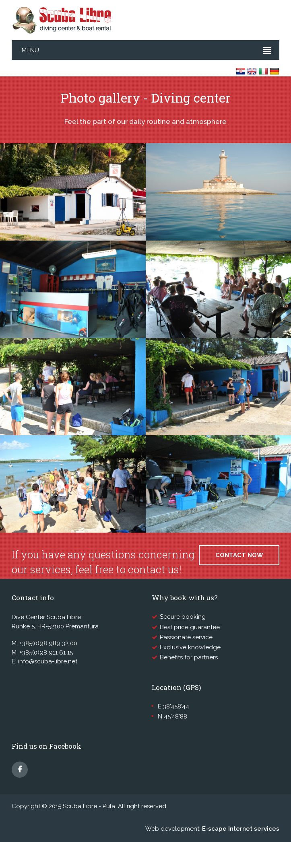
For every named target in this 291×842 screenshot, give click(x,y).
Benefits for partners (189, 657)
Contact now (239, 555)
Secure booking (183, 616)
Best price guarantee (190, 627)
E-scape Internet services (240, 828)
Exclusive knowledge (190, 647)
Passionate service (186, 637)
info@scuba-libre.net (47, 661)
